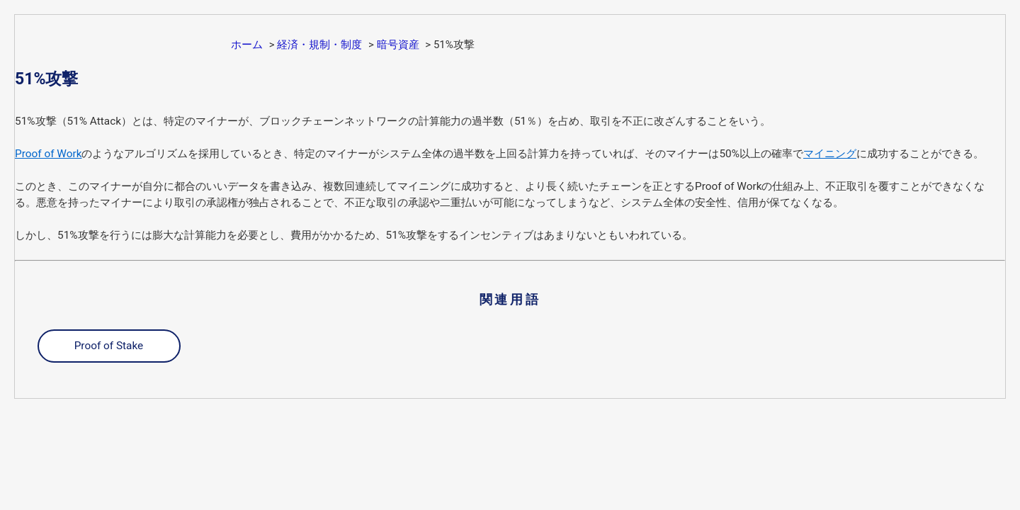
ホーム (247, 44)
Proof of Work (48, 153)
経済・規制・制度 (319, 44)
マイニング (829, 153)
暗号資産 (398, 44)
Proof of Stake (109, 345)
